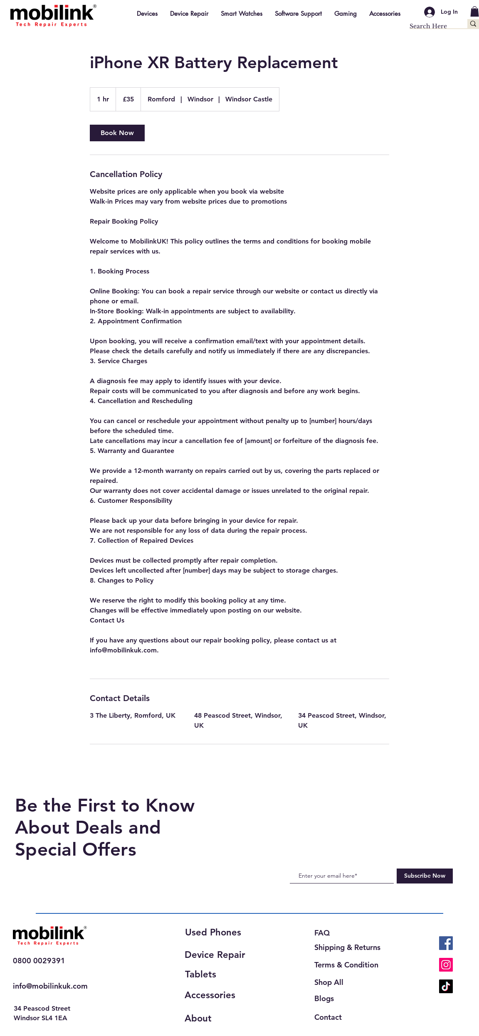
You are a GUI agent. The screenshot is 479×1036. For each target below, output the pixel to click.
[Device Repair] (218, 955)
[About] (214, 1018)
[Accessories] (214, 995)
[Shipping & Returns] (349, 947)
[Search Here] (430, 26)
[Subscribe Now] (425, 876)
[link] (117, 133)
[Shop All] (334, 982)
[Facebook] (446, 943)
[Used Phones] (216, 932)
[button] (474, 11)
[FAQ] (325, 932)
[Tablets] (214, 974)
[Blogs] (325, 998)
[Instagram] (446, 965)
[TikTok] (446, 986)
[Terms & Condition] (347, 964)
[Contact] (331, 1017)
